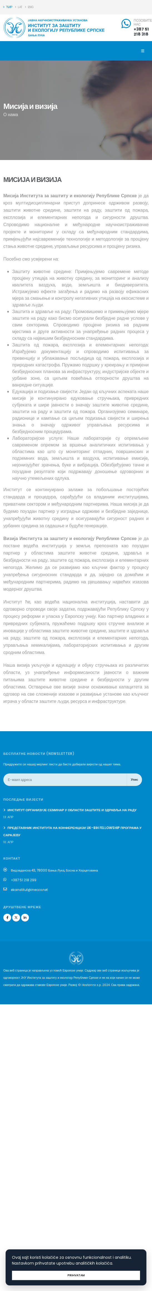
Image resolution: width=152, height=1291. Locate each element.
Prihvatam (76, 1275)
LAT (18, 7)
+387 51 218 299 (23, 880)
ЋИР (7, 7)
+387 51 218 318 (141, 31)
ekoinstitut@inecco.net (29, 890)
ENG (29, 7)
